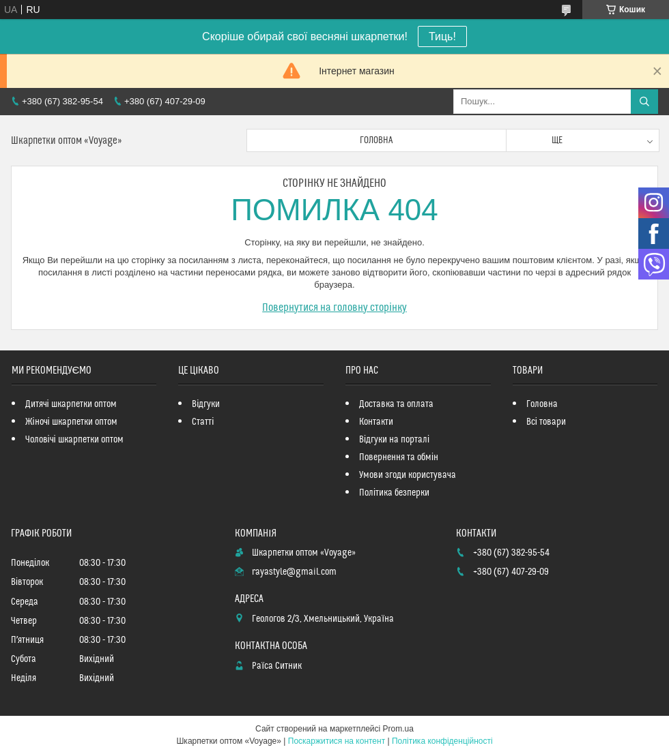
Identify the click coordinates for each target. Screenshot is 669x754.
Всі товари (546, 422)
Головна (376, 140)
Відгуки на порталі (394, 439)
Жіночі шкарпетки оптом (71, 422)
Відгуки (206, 404)
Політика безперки (394, 492)
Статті (203, 422)
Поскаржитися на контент (336, 741)
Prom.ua (398, 729)
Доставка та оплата (396, 404)
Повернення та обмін (398, 457)
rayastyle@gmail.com (294, 572)
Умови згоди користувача (407, 475)
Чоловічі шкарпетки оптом (74, 439)
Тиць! (442, 36)
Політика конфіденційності (442, 741)
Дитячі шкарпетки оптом (71, 404)
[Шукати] (644, 101)
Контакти (376, 422)
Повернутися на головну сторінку (334, 307)
